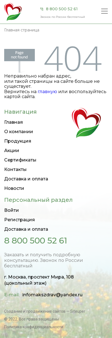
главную (47, 91)
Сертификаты (20, 160)
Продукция (17, 141)
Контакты (15, 169)
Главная (13, 122)
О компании (18, 131)
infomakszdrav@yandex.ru (52, 294)
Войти (11, 210)
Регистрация (19, 219)
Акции (11, 150)
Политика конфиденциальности (33, 327)
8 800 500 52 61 (62, 8)
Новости (14, 188)
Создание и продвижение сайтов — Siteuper (44, 311)
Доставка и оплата (26, 179)
